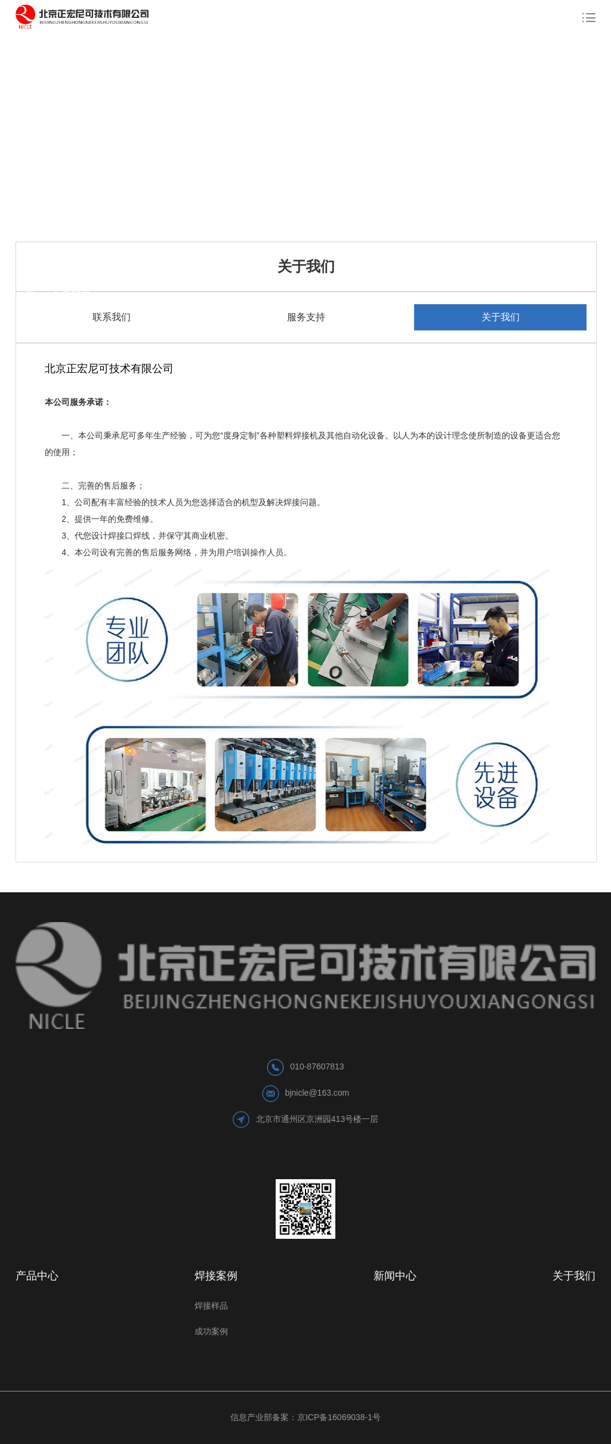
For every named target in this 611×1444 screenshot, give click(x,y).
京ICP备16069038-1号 (339, 1417)
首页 (31, 295)
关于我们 (71, 295)
